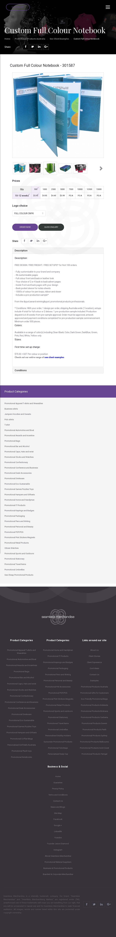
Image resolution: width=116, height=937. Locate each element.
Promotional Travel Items (58, 723)
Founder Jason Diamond (58, 844)
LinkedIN (58, 831)
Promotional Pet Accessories (58, 687)
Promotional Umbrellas (58, 729)
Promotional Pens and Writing (58, 674)
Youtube (58, 837)
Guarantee (57, 782)
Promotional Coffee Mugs (21, 739)
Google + (58, 825)
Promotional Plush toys (22, 751)
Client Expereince (94, 662)
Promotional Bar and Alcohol (21, 677)
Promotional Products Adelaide (94, 705)
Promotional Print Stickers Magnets (58, 699)
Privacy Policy (58, 788)
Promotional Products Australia (30, 39)
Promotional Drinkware (21, 714)
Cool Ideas (94, 668)
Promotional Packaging (58, 668)
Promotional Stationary (58, 717)
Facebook (57, 819)
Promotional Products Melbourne (94, 742)
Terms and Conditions (58, 795)
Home (7, 39)
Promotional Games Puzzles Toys (21, 726)
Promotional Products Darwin (94, 723)
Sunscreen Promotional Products (58, 742)
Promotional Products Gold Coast (94, 748)
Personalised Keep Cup (58, 754)
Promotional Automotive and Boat (21, 659)
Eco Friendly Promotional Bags (94, 699)
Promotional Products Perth (94, 729)
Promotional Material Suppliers (58, 862)
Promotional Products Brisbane (94, 711)
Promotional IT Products (58, 656)
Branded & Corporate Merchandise (58, 874)
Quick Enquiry (18, 7)
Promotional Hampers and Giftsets (21, 732)
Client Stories (94, 656)
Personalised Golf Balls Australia (21, 745)
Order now (25, 227)
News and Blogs (58, 807)
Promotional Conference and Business (21, 702)
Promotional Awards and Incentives (21, 665)
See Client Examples (59, 39)
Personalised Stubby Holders (58, 735)
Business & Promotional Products (57, 868)
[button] (14, 167)
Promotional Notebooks (21, 757)
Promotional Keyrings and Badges (58, 662)
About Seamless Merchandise (58, 856)
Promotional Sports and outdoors (58, 711)
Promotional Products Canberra (94, 717)
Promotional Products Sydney (94, 735)
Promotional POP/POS (57, 693)
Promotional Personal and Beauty (58, 680)
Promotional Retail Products (58, 705)
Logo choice (19, 205)
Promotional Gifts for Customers (94, 693)
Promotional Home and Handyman (58, 650)
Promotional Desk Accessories (21, 708)
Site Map (58, 813)
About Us (94, 650)
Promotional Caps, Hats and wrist (21, 684)
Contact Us (94, 674)
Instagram (58, 850)
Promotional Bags (21, 671)
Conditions (21, 370)
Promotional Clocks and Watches (21, 690)
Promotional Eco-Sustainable (21, 720)
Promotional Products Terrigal (94, 754)
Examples (94, 680)
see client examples (54, 357)
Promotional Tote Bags (58, 748)
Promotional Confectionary (21, 696)
